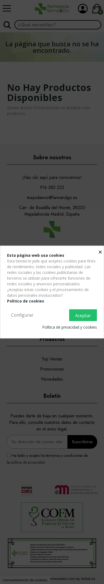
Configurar (22, 315)
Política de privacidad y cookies (69, 327)
